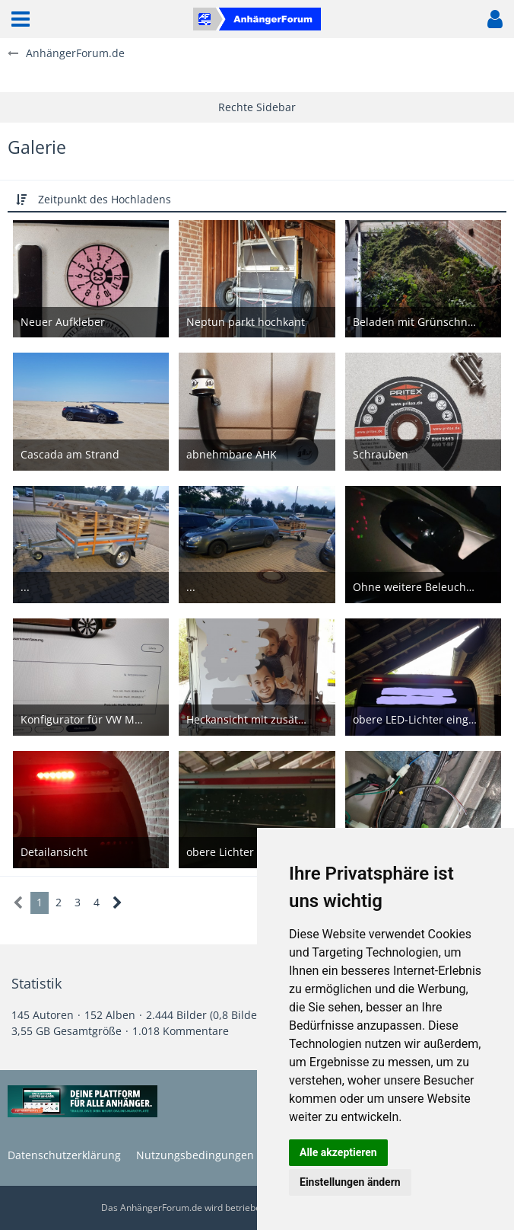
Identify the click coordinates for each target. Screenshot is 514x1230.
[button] (20, 19)
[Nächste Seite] (117, 903)
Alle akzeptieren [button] (338, 1152)
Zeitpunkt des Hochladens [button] (104, 199)
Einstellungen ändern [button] (350, 1182)
